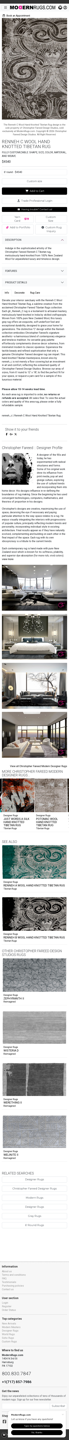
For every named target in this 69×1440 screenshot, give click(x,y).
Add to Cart (35, 191)
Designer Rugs (10, 885)
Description (13, 236)
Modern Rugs (34, 1207)
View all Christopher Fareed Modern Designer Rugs (38, 766)
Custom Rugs (9, 1341)
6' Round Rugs (34, 1234)
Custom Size (50, 219)
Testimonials (9, 1282)
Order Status (9, 1310)
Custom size (34, 181)
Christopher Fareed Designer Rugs (34, 1198)
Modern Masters (11, 1327)
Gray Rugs (34, 1225)
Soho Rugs (8, 1338)
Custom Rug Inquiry (51, 227)
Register (6, 1306)
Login (5, 1302)
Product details (17, 278)
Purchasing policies (13, 1285)
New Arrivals (9, 1323)
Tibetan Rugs (10, 828)
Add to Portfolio (18, 227)
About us (7, 1271)
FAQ (4, 1278)
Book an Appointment (17, 15)
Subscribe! (59, 1406)
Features (11, 267)
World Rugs (8, 1334)
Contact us (8, 1289)
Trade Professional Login (35, 200)
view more (8, 559)
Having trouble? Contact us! (35, 209)
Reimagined (9, 1011)
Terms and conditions (14, 1275)
